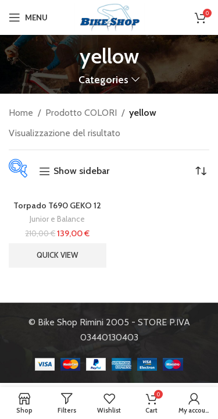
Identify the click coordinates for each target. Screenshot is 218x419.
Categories (103, 79)
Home (21, 112)
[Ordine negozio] (200, 171)
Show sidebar (81, 171)
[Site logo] (109, 16)
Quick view (57, 255)
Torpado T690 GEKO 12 (57, 205)
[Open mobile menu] (28, 17)
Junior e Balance (57, 218)
